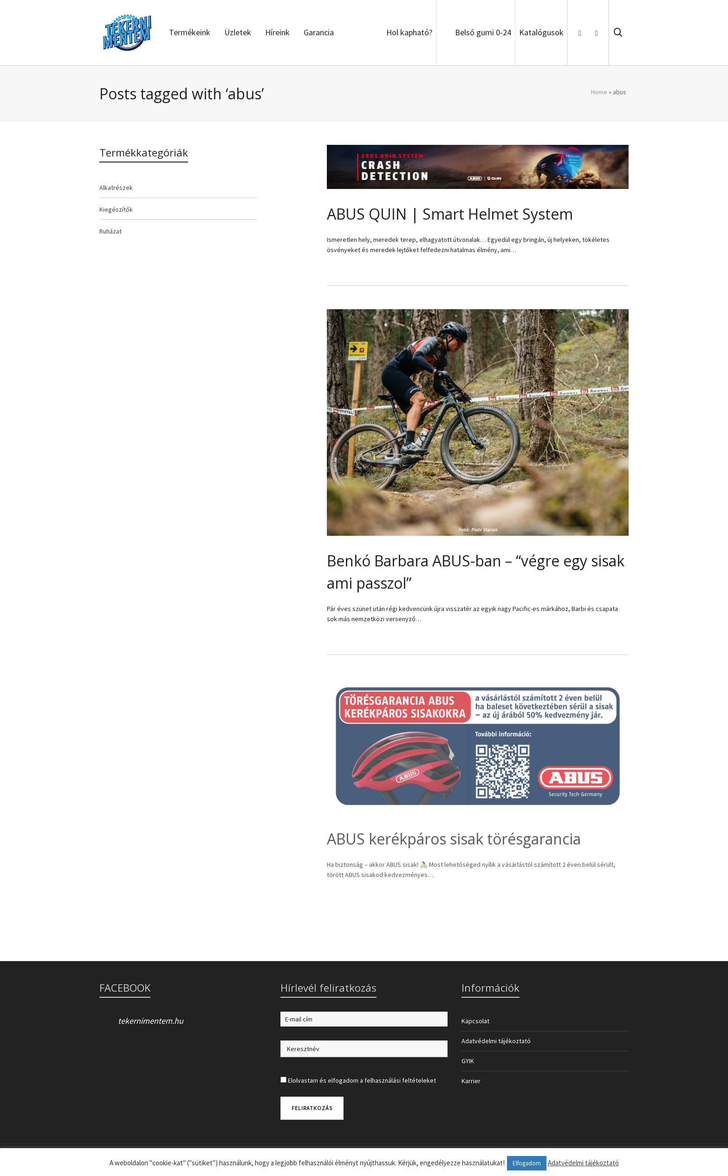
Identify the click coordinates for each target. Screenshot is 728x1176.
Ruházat (110, 231)
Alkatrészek (116, 187)
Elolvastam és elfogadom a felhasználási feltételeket (362, 1080)
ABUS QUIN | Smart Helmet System (450, 214)
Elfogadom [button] (527, 1163)
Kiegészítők (116, 209)
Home (599, 92)
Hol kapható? (409, 32)
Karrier (471, 1081)
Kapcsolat (475, 1021)
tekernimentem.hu (150, 1020)
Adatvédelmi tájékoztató (496, 1041)
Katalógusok (541, 32)
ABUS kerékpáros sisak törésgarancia (454, 839)
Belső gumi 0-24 (483, 32)
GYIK (468, 1061)
